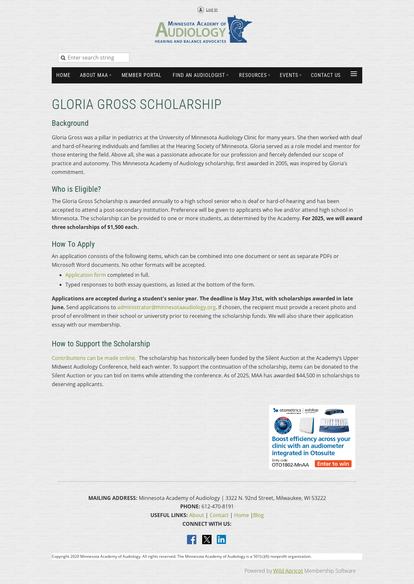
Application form (85, 274)
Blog (258, 515)
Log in (212, 9)
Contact (219, 515)
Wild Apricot (288, 570)
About (196, 515)
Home (241, 515)
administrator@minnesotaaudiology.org (166, 307)
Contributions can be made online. (94, 358)
